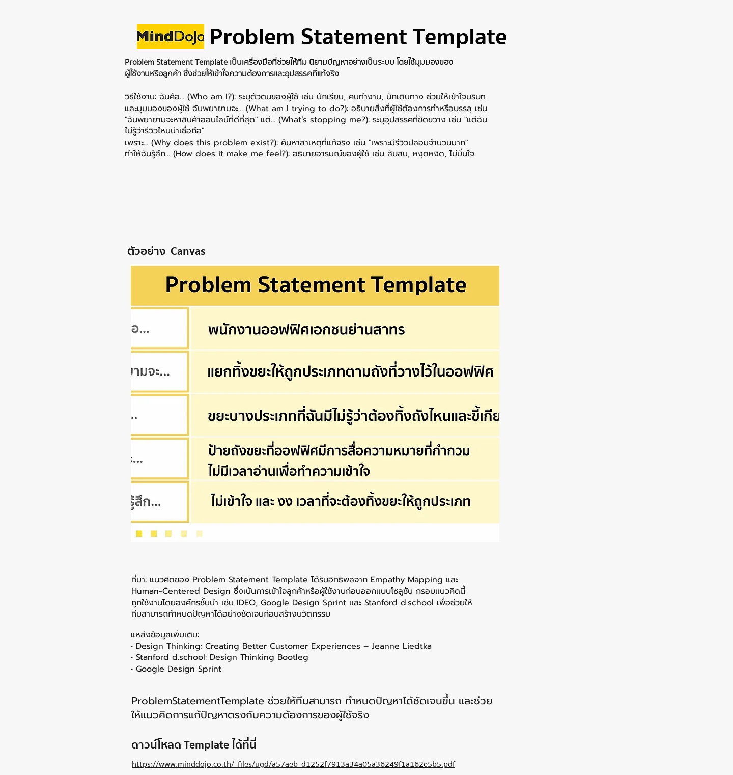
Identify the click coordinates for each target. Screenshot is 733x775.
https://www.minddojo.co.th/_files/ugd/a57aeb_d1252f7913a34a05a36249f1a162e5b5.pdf (293, 764)
